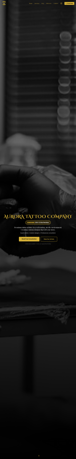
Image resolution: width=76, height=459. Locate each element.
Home (30, 3)
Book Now (69, 3)
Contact (56, 3)
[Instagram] (61, 3)
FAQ (43, 3)
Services (37, 3)
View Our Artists (49, 239)
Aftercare (48, 3)
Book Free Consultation (29, 239)
